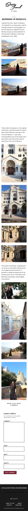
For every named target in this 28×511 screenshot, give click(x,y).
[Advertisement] (14, 112)
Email (6, 454)
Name (6, 445)
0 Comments (14, 405)
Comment (7, 421)
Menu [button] (15, 11)
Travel (19, 403)
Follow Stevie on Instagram (14, 488)
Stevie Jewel (14, 6)
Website (6, 463)
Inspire (9, 403)
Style (14, 403)
